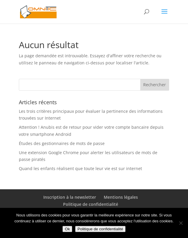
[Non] (181, 223)
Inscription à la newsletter (69, 197)
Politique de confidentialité (90, 204)
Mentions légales (121, 197)
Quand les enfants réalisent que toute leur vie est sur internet (80, 168)
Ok (67, 229)
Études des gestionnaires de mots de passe (62, 143)
